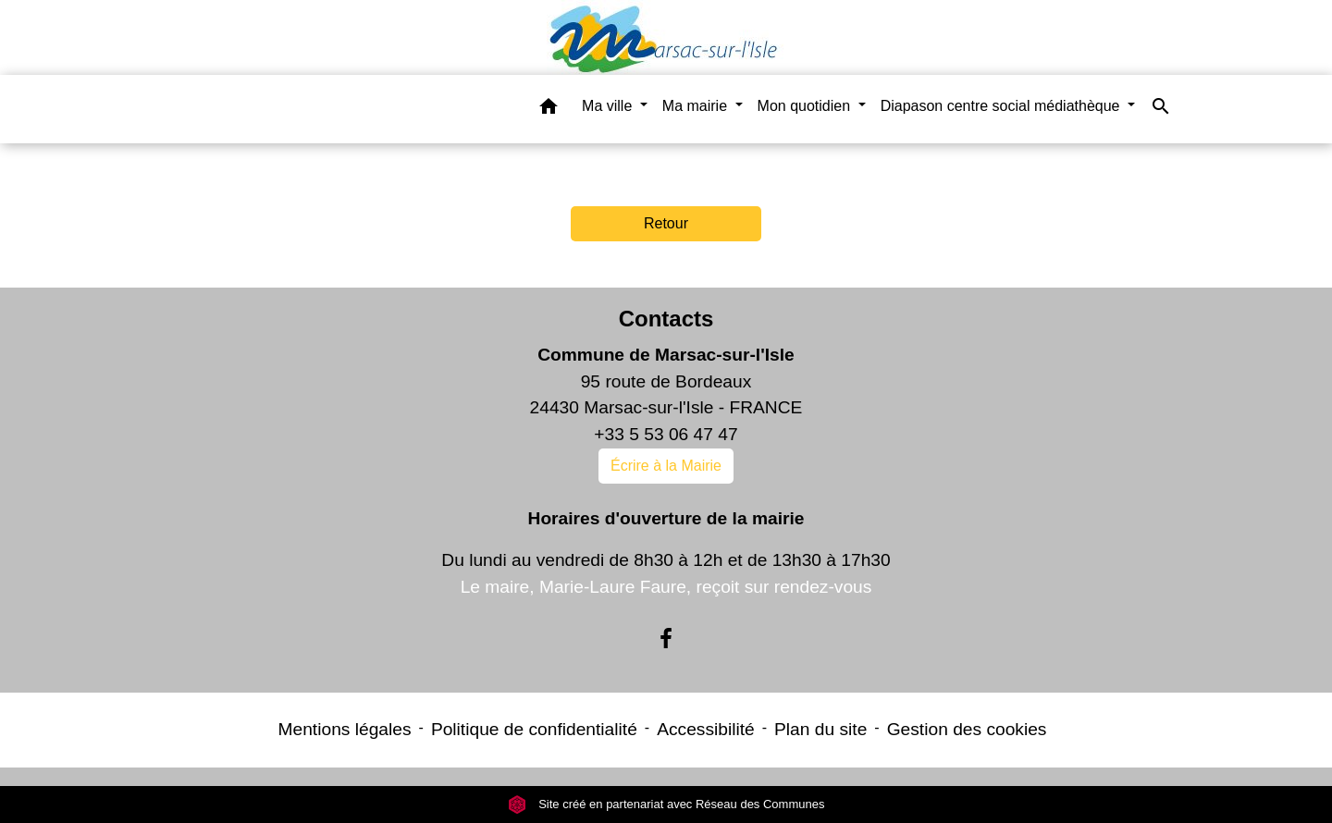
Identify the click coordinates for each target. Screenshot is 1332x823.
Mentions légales (345, 729)
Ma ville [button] (609, 106)
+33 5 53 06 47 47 (665, 434)
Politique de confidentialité (534, 729)
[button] (548, 109)
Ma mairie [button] (697, 106)
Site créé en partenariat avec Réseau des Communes (666, 804)
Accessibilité (706, 729)
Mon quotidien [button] (806, 106)
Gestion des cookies (967, 729)
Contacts (666, 318)
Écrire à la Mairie (666, 465)
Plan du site (820, 729)
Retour (666, 223)
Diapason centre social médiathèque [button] (1002, 106)
